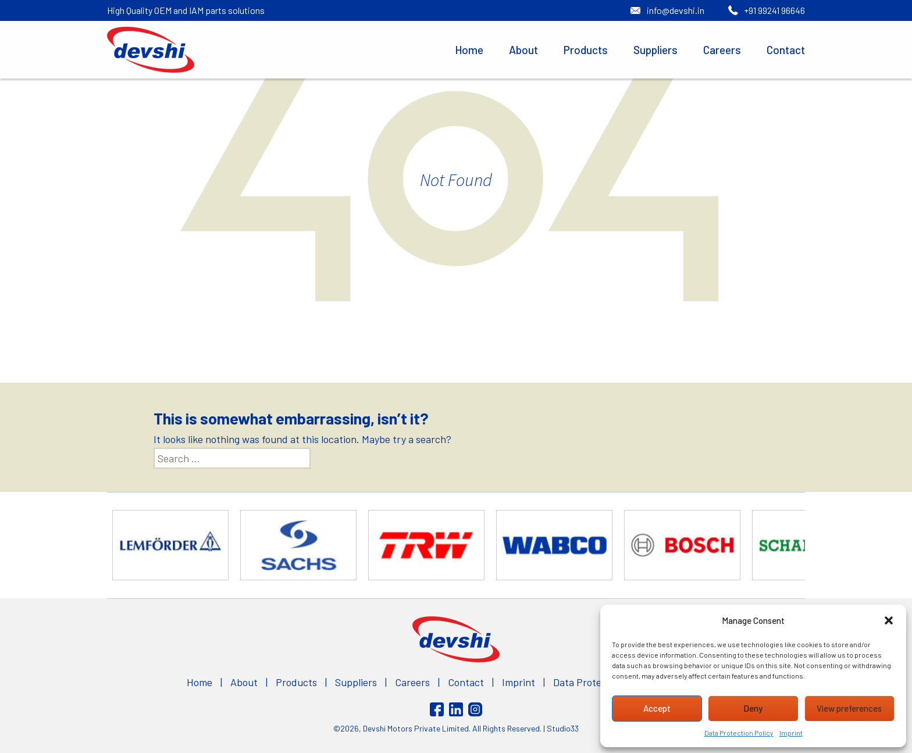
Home (469, 49)
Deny (753, 708)
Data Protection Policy (739, 733)
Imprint (791, 733)
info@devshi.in (675, 10)
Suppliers (655, 49)
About (523, 49)
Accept (657, 708)
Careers (722, 49)
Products (586, 49)
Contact (786, 49)
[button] (889, 620)
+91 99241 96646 (774, 10)
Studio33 (563, 728)
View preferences (849, 708)
